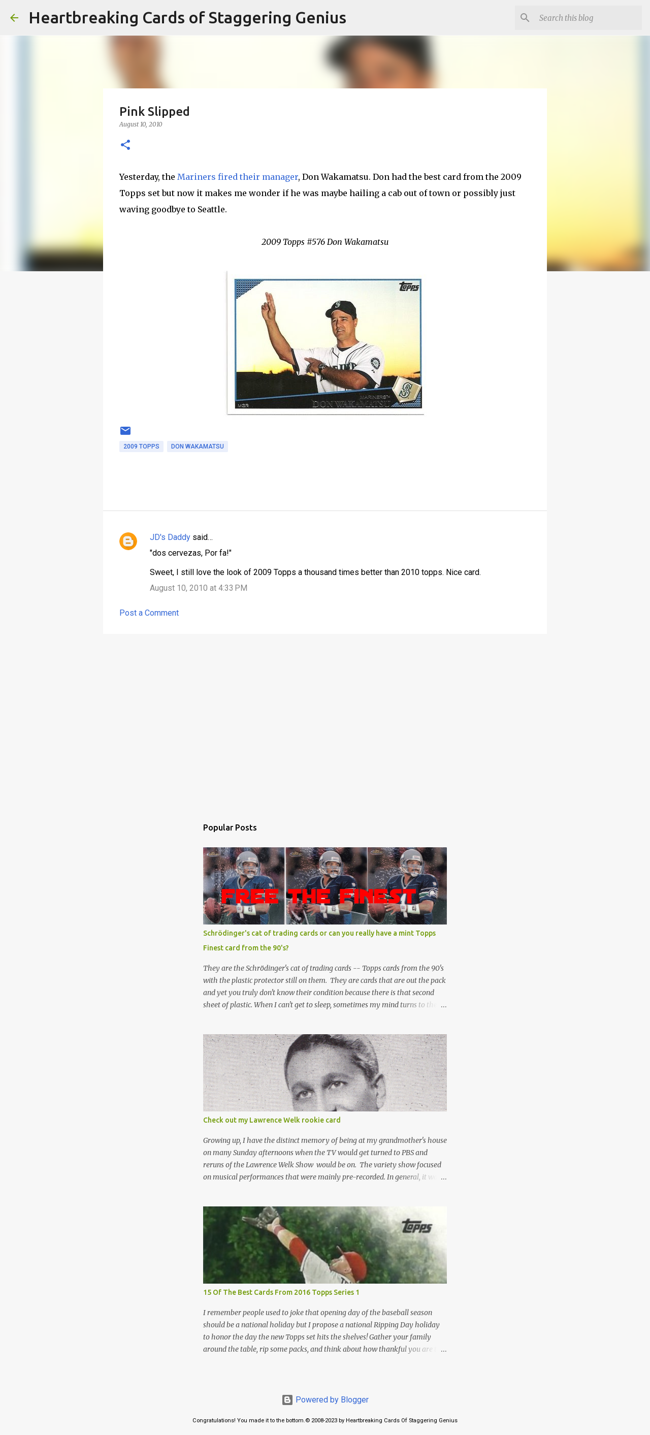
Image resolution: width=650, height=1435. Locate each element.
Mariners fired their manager (237, 177)
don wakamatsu (197, 446)
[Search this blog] (588, 18)
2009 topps (141, 446)
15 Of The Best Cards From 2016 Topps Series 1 (281, 1292)
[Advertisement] (325, 720)
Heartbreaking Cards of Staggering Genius (187, 17)
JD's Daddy (170, 537)
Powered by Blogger (325, 1400)
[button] (125, 145)
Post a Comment (149, 613)
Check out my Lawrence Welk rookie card (272, 1120)
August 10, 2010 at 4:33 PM (198, 588)
